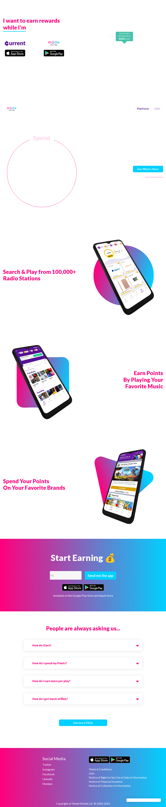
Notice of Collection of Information (110, 785)
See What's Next (148, 169)
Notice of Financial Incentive (105, 781)
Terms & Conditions (100, 769)
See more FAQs (83, 722)
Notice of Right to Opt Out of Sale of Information (118, 777)
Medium (47, 783)
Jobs (157, 108)
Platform (143, 108)
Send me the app (100, 575)
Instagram (48, 769)
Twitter (46, 764)
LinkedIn (47, 779)
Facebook (48, 774)
